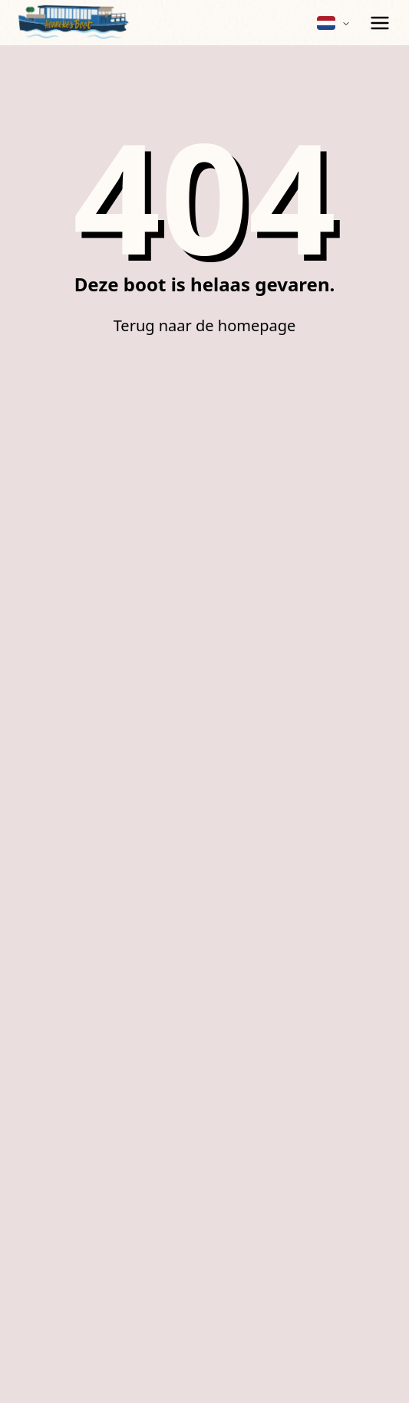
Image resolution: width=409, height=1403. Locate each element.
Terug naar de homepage (205, 325)
